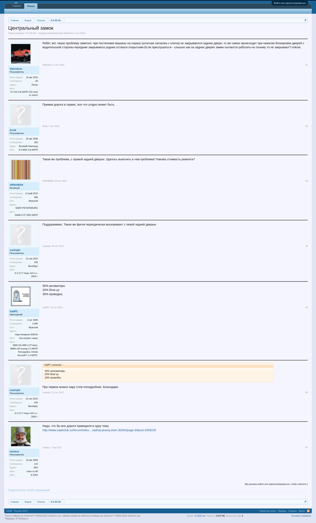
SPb (36, 467)
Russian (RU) (20, 511)
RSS (308, 510)
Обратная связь (267, 511)
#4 (306, 246)
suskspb (15, 250)
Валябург (33, 266)
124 (36, 464)
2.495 (35, 323)
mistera (14, 451)
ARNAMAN (16, 184)
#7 (306, 447)
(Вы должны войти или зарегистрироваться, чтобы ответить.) (276, 484)
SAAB (9, 511)
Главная (16, 6)
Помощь (282, 511)
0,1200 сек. (200, 516)
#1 (306, 65)
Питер (34, 85)
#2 (306, 126)
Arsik (13, 130)
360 (36, 142)
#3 (306, 181)
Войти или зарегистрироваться (290, 3)
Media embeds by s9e (74, 516)
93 (36, 81)
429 (36, 262)
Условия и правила (301, 516)
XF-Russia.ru (21, 518)
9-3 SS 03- (31, 33)
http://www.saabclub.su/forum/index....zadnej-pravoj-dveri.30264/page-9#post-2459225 (99, 430)
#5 (306, 307)
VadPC (14, 311)
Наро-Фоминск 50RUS (26, 334)
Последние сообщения (19, 11)
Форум (31, 6)
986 (36, 197)
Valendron (68, 33)
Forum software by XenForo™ (113, 516)
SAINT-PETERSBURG (26, 208)
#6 (306, 392)
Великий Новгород (28, 146)
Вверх (302, 511)
